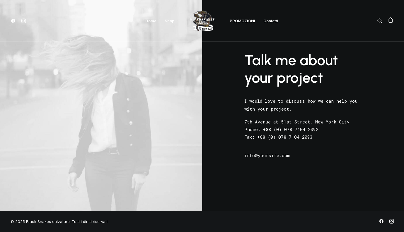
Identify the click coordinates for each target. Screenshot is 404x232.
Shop (169, 20)
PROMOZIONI (242, 20)
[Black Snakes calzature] (202, 21)
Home (150, 20)
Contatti (270, 20)
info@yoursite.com (267, 155)
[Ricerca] (381, 21)
